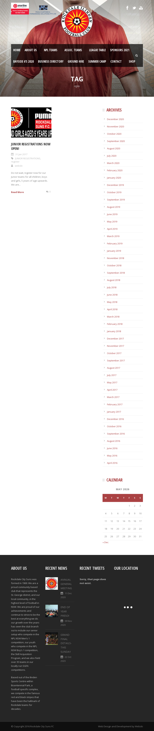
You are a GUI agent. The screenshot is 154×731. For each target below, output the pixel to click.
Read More (17, 192)
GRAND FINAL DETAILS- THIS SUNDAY (66, 643)
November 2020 (115, 126)
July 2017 (111, 375)
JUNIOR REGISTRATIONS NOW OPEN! (30, 146)
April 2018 (112, 309)
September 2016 (116, 433)
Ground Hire (76, 61)
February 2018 (114, 324)
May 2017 (112, 382)
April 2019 (112, 228)
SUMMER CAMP (97, 61)
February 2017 (114, 404)
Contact (116, 61)
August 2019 (113, 207)
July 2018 (111, 287)
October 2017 (114, 353)
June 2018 (112, 294)
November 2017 (115, 345)
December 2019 (115, 185)
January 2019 (114, 250)
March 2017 (113, 397)
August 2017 (113, 367)
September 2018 (116, 272)
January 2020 (114, 177)
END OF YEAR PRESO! (65, 611)
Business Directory (50, 61)
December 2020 (115, 119)
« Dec (105, 542)
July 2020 (111, 155)
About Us (31, 50)
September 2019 (116, 199)
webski (19, 165)
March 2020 (113, 163)
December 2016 (115, 419)
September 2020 (116, 141)
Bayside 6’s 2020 (23, 61)
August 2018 (113, 280)
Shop (132, 61)
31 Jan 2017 (21, 154)
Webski (139, 726)
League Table (97, 50)
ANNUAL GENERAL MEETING (66, 584)
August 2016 (113, 441)
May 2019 (112, 221)
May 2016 (112, 455)
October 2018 (114, 265)
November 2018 (115, 258)
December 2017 (115, 338)
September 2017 (116, 360)
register (15, 161)
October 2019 (114, 192)
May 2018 (112, 302)
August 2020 (113, 148)
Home (16, 50)
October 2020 (114, 133)
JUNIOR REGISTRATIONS (27, 158)
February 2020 (114, 170)
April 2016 (112, 463)
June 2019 (112, 214)
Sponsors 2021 (119, 50)
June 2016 (112, 448)
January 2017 (114, 411)
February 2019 (114, 243)
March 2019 (113, 236)
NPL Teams (50, 50)
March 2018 (113, 316)
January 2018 (114, 331)
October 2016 (114, 426)
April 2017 (112, 389)
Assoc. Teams (73, 50)
